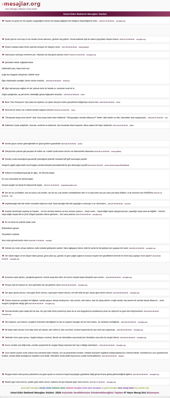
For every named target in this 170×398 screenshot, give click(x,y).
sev (18, 81)
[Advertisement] (85, 30)
